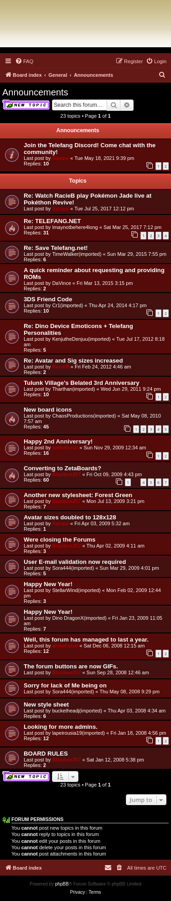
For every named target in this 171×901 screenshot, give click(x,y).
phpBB (62, 883)
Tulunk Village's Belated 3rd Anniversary (82, 382)
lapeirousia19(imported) (78, 733)
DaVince (61, 283)
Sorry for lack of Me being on (65, 685)
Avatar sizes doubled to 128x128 (70, 517)
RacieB (60, 366)
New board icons (48, 409)
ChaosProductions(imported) (84, 415)
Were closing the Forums (59, 539)
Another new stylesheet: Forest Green (78, 495)
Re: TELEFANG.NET (52, 221)
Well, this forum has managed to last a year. (86, 639)
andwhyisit (65, 447)
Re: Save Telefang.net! (56, 247)
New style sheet (46, 704)
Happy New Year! (48, 584)
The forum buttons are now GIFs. (71, 666)
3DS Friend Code (48, 299)
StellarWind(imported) (76, 590)
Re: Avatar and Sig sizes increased (73, 360)
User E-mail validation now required (75, 561)
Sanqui (60, 158)
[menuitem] (24, 61)
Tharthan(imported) (73, 389)
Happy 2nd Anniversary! (58, 441)
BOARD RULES (46, 753)
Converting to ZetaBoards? (62, 468)
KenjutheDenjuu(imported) (81, 339)
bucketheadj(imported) (77, 710)
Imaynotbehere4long (75, 227)
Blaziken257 (66, 474)
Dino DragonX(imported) (79, 618)
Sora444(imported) (73, 568)
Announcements (35, 92)
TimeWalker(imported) (76, 254)
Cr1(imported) (67, 305)
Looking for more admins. (61, 726)
